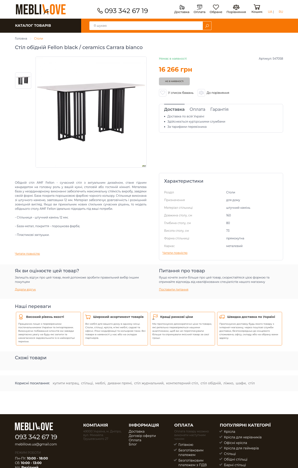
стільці (87, 383)
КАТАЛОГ (33, 25)
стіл (251, 383)
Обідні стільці (236, 459)
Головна (21, 38)
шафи (241, 383)
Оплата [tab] (197, 109)
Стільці (230, 454)
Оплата (135, 440)
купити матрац (66, 383)
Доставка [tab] (174, 109)
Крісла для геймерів (241, 448)
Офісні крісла (235, 443)
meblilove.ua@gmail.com (36, 444)
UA (270, 12)
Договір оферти (142, 436)
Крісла (229, 432)
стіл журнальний (148, 383)
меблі (100, 383)
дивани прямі (120, 383)
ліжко (228, 383)
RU (281, 12)
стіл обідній (211, 383)
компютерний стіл (182, 383)
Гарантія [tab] (219, 109)
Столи (38, 38)
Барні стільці (235, 465)
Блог (133, 444)
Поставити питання (173, 289)
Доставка (137, 431)
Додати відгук (25, 289)
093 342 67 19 (126, 11)
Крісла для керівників (243, 437)
